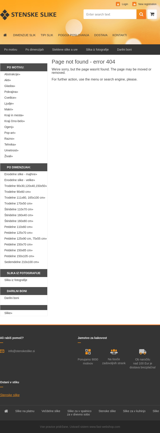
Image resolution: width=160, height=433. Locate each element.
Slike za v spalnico (79, 411)
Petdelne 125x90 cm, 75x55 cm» (25, 238)
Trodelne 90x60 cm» (17, 191)
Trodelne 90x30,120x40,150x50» (25, 186)
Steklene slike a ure (65, 49)
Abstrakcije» (12, 74)
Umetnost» (11, 150)
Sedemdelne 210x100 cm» (21, 262)
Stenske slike (10, 395)
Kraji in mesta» (14, 115)
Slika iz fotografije (97, 49)
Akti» (7, 80)
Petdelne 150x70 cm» (18, 244)
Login (125, 4)
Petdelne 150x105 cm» (19, 256)
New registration (147, 4)
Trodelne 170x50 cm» (18, 203)
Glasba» (9, 86)
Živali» (8, 156)
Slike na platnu (24, 411)
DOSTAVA (101, 35)
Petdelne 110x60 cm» (18, 227)
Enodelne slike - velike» (19, 180)
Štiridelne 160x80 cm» (18, 221)
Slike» (8, 313)
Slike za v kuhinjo (134, 411)
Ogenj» (9, 127)
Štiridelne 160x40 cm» (18, 215)
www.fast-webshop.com (105, 426)
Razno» (9, 138)
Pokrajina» (11, 91)
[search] (141, 14)
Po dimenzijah (34, 49)
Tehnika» (10, 144)
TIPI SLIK (47, 35)
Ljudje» (9, 103)
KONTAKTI (119, 35)
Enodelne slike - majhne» (20, 174)
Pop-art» (10, 132)
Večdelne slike (51, 411)
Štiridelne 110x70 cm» (18, 209)
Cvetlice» (10, 97)
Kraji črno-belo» (14, 121)
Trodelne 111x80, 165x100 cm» (24, 197)
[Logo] (28, 14)
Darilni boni (124, 49)
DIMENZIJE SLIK (24, 35)
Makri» (8, 109)
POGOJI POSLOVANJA (73, 35)
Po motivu (10, 49)
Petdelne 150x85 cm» (18, 250)
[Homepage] (5, 35)
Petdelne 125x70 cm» (18, 232)
